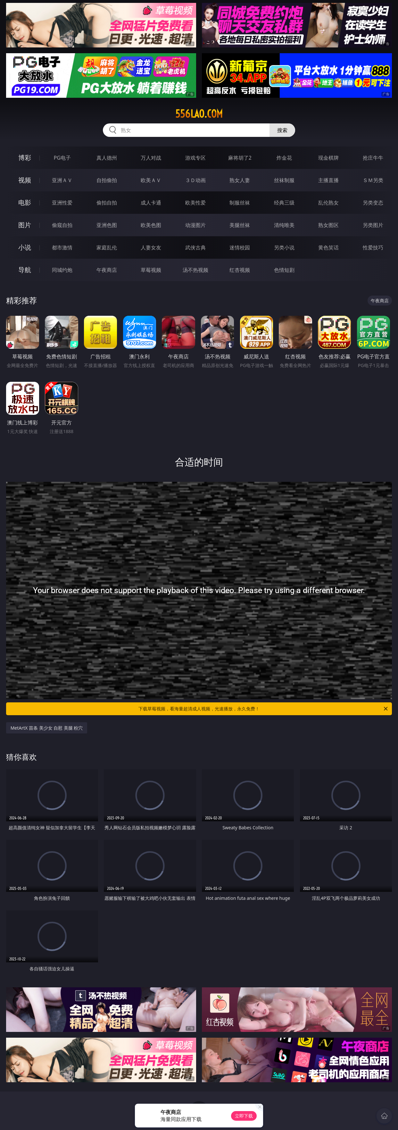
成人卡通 (151, 202)
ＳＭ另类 (373, 180)
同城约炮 (62, 269)
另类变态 (373, 202)
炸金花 (284, 157)
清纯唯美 (284, 225)
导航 (24, 269)
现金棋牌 (328, 157)
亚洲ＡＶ (62, 180)
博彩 (24, 157)
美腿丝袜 (239, 225)
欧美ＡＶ (151, 180)
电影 (24, 202)
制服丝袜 (239, 202)
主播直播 (328, 180)
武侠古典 (195, 247)
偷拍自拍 (106, 202)
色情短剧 (284, 269)
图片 (24, 225)
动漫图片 (195, 225)
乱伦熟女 (328, 202)
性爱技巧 (373, 247)
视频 (24, 180)
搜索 (282, 130)
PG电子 (62, 157)
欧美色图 (151, 225)
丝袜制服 (284, 180)
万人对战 (151, 157)
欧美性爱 (195, 202)
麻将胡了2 (240, 157)
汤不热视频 (195, 269)
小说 (24, 247)
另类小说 (284, 247)
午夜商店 (106, 269)
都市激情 (62, 247)
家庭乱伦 (106, 247)
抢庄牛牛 (373, 157)
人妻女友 (151, 247)
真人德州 (106, 157)
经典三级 (284, 202)
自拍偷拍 (106, 180)
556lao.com (199, 113)
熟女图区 (328, 225)
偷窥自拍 (62, 225)
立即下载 (244, 1116)
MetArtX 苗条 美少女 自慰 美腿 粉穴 (47, 728)
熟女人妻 (239, 180)
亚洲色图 (106, 225)
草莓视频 (151, 269)
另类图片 (373, 225)
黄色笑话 (328, 247)
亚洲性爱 (62, 202)
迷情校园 (239, 247)
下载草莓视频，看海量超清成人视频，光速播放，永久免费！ (263, 709)
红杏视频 (239, 269)
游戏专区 (195, 157)
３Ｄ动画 (195, 180)
